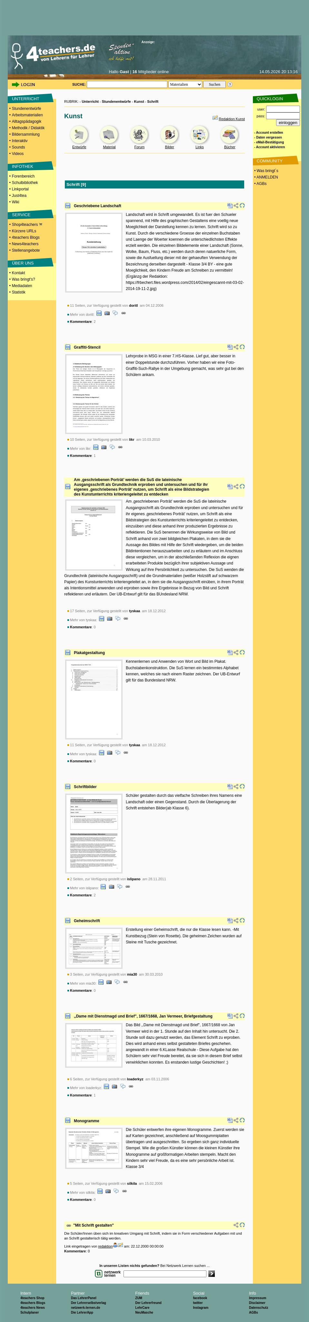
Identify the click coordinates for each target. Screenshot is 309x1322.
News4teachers (25, 244)
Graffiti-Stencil (87, 347)
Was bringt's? (23, 279)
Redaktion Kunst (232, 119)
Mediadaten (22, 286)
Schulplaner (29, 1312)
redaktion (105, 1246)
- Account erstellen (268, 132)
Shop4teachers (27, 224)
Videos (18, 153)
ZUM (138, 1298)
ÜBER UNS (23, 263)
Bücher (229, 147)
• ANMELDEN (265, 177)
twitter (198, 1303)
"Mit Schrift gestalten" (93, 1225)
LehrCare (142, 1307)
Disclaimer (257, 1303)
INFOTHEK (22, 166)
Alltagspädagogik (26, 121)
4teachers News (32, 1307)
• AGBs (260, 183)
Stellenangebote (26, 250)
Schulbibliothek (25, 182)
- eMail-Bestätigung (269, 142)
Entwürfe (79, 147)
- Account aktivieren (269, 147)
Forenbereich (23, 176)
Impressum (257, 1298)
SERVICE (21, 214)
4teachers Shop (32, 1298)
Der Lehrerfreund (148, 1303)
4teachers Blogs (26, 237)
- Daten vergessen (268, 137)
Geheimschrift (87, 921)
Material (109, 147)
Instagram (200, 1307)
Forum (139, 147)
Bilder (169, 147)
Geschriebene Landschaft (97, 206)
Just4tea (19, 195)
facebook (200, 1298)
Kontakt (18, 273)
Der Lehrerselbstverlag (88, 1303)
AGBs (253, 1312)
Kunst (139, 101)
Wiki (15, 202)
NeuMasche (144, 1312)
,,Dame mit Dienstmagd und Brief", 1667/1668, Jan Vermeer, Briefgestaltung (143, 1016)
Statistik (18, 292)
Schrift (152, 101)
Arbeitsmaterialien (27, 115)
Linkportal (20, 189)
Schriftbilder (85, 787)
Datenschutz (258, 1307)
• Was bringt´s (265, 171)
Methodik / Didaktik (28, 128)
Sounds (18, 147)
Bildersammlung (26, 134)
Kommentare (81, 321)
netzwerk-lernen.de (85, 1307)
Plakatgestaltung (89, 653)
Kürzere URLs (24, 231)
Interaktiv (20, 141)
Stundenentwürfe (26, 108)
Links (199, 147)
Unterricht (90, 101)
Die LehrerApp (82, 1312)
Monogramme (86, 1121)
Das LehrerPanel (83, 1298)
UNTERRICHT (25, 98)
